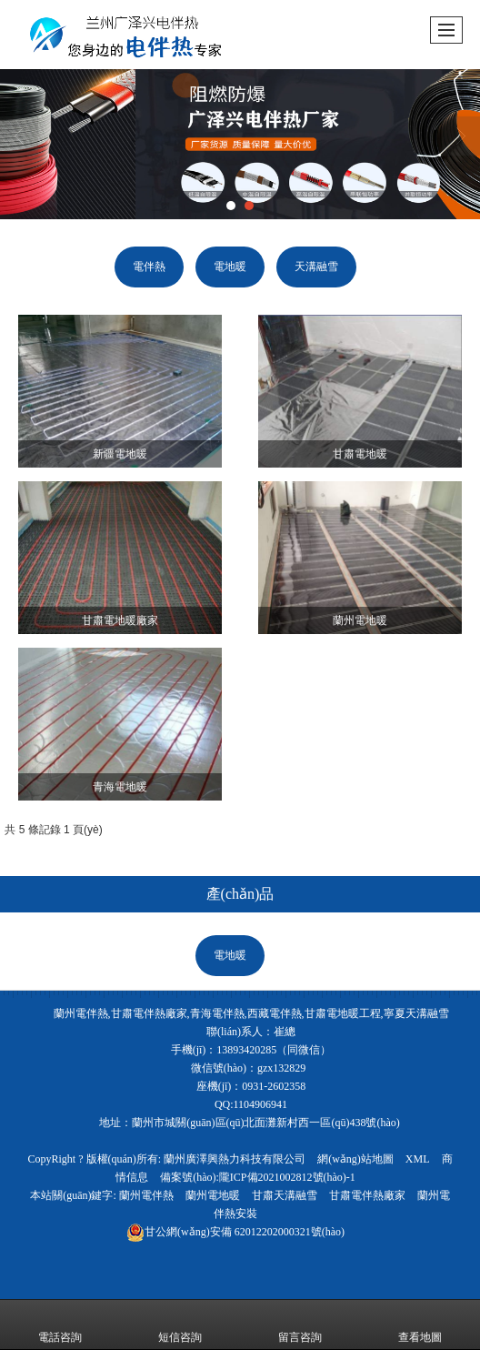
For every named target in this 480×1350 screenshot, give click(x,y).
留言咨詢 (300, 1324)
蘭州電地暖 (212, 1195)
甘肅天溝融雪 (284, 1195)
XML (417, 1159)
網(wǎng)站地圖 (355, 1159)
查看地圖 (420, 1324)
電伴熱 (149, 266)
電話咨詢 (60, 1324)
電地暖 (230, 266)
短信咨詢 (180, 1324)
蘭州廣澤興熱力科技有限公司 (234, 1159)
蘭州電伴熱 (146, 1195)
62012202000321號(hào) (235, 1231)
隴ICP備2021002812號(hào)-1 (287, 1177)
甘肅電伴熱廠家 (367, 1195)
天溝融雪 (316, 266)
